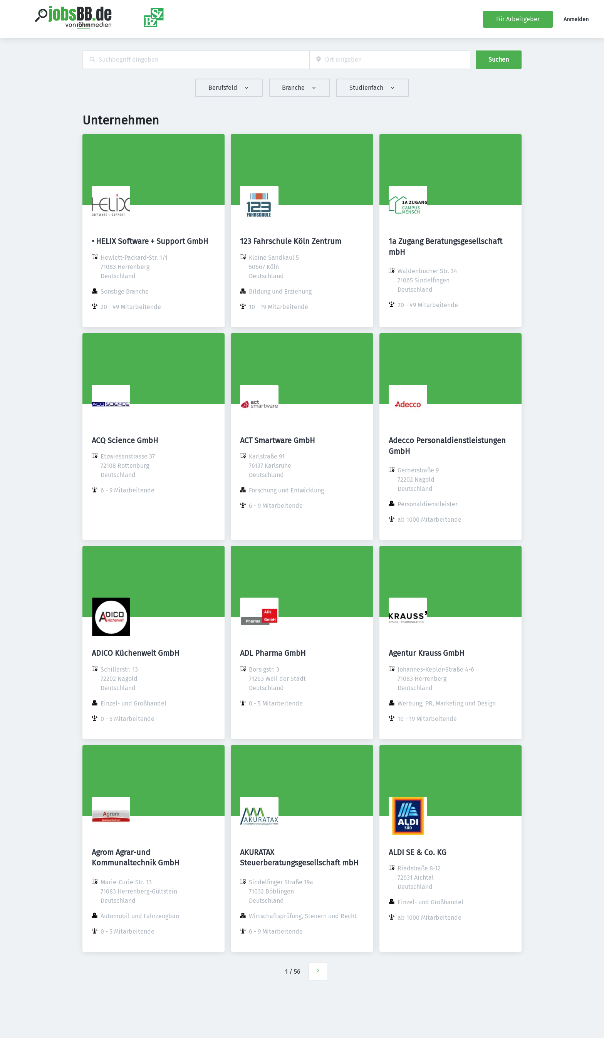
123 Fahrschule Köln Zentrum (290, 241)
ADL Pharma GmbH (273, 653)
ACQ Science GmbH (125, 440)
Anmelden (576, 19)
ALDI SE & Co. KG (417, 852)
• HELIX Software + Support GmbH (150, 241)
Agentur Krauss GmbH (427, 653)
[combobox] (195, 59)
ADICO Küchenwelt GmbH (136, 653)
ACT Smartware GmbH (277, 440)
